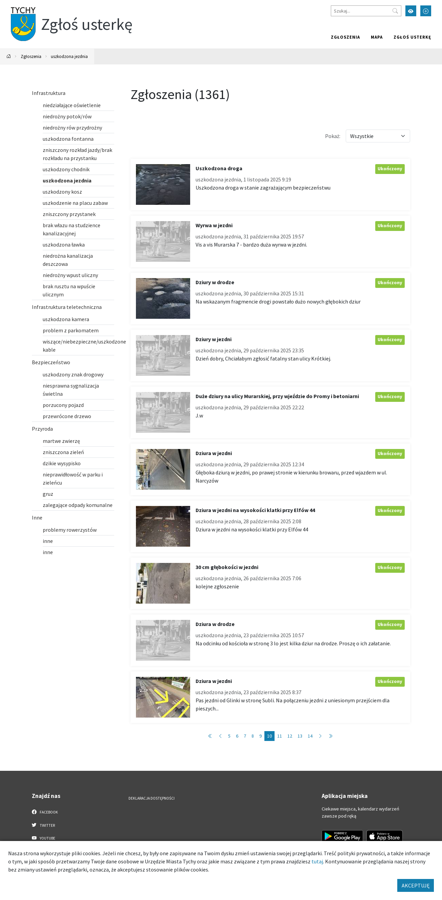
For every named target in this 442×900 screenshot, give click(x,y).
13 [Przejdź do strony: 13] (300, 736)
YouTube (43, 838)
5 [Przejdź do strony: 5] (229, 736)
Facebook (45, 812)
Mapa (377, 37)
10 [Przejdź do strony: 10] (269, 736)
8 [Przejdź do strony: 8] (253, 736)
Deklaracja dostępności (151, 798)
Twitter (43, 825)
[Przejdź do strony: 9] (220, 736)
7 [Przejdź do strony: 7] (245, 736)
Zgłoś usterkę (412, 37)
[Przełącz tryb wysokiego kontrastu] (410, 10)
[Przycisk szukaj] (395, 10)
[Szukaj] (366, 10)
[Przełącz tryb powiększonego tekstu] (425, 10)
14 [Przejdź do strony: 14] (310, 736)
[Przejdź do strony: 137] (330, 736)
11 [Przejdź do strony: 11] (279, 736)
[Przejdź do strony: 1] (210, 736)
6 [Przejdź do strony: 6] (237, 736)
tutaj (317, 861)
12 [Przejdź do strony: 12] (289, 736)
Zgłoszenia (345, 37)
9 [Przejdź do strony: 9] (260, 736)
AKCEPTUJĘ (415, 885)
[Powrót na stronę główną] (8, 56)
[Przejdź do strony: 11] (320, 736)
